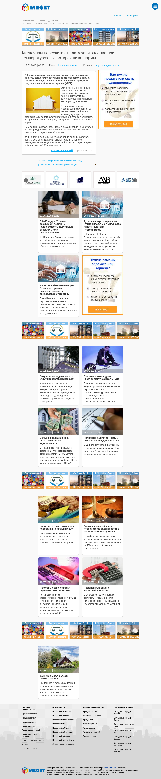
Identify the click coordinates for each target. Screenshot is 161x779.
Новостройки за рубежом (63, 740)
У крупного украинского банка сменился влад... (61, 161)
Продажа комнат (29, 718)
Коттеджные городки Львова (122, 750)
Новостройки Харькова (62, 732)
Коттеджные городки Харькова (122, 744)
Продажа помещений (31, 730)
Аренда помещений (91, 732)
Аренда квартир (90, 712)
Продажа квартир (29, 714)
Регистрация (133, 16)
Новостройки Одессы (61, 728)
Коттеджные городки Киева (122, 719)
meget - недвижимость (107, 65)
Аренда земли (89, 728)
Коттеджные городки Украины (122, 713)
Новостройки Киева (60, 716)
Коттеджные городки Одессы (122, 738)
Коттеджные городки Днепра (122, 731)
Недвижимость (28, 21)
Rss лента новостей (62, 150)
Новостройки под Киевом (63, 720)
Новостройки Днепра (61, 724)
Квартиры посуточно (92, 716)
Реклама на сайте (29, 749)
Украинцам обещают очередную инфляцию (56, 165)
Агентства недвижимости (33, 740)
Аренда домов (89, 720)
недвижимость (110, 768)
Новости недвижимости (49, 21)
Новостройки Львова (61, 736)
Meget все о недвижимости (33, 770)
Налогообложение (68, 65)
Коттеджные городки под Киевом (124, 725)
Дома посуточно (90, 724)
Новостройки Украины (62, 712)
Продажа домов (29, 722)
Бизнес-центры (89, 736)
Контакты (26, 744)
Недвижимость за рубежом (29, 735)
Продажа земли (28, 726)
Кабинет (118, 16)
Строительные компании (63, 744)
